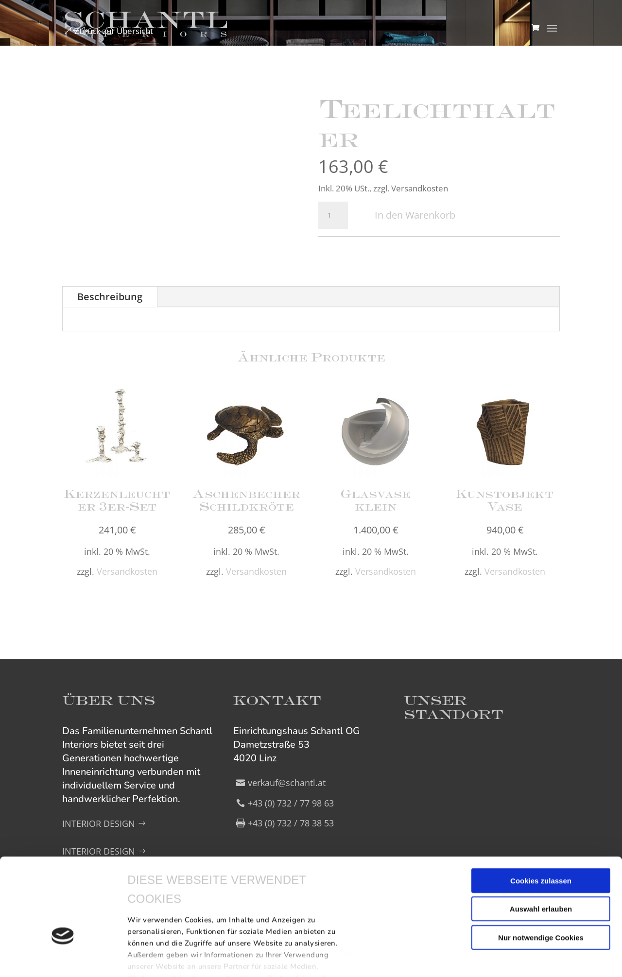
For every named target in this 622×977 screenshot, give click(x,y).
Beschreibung (109, 296)
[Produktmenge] (332, 215)
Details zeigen (151, 958)
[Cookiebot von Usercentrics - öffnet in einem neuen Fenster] (62, 958)
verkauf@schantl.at (287, 782)
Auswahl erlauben (541, 841)
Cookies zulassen (540, 812)
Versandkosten (127, 571)
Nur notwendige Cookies (541, 869)
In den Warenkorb (415, 215)
